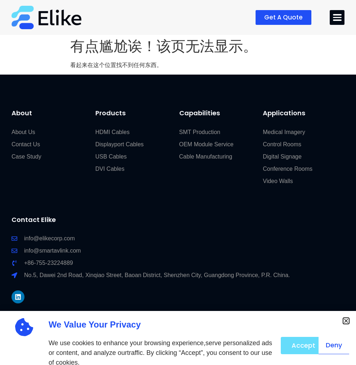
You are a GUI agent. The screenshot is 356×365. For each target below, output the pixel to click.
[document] (178, 182)
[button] (346, 321)
